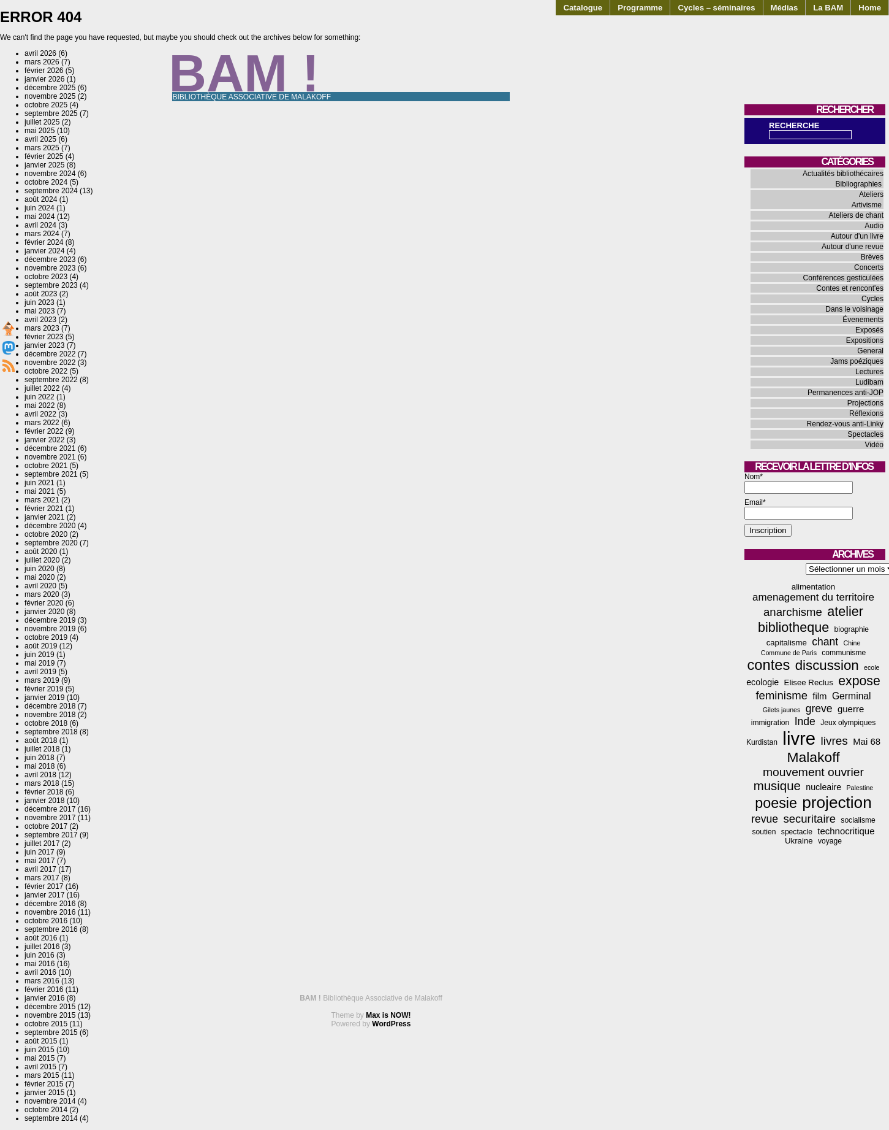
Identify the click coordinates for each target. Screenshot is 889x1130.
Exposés (869, 330)
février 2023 (44, 336)
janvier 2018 (44, 800)
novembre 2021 (50, 457)
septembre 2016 (51, 929)
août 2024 (41, 199)
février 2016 (44, 989)
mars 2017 (42, 878)
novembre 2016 (50, 912)
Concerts (868, 267)
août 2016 (41, 938)
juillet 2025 (42, 122)
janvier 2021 (44, 517)
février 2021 (44, 508)
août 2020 (41, 551)
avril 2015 (40, 1067)
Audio (873, 225)
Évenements (862, 319)
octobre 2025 (46, 105)
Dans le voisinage (854, 309)
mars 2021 (42, 500)
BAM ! (244, 73)
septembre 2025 (51, 113)
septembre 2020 (51, 543)
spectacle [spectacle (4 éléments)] (796, 832)
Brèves (872, 257)
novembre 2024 (50, 173)
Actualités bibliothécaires (843, 173)
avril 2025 (40, 139)
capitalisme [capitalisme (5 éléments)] (786, 642)
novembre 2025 (50, 96)
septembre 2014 (51, 1118)
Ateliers (871, 194)
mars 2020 (42, 594)
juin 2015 (40, 1049)
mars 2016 (42, 981)
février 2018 (44, 792)
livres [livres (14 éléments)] (833, 740)
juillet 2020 (42, 560)
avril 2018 (40, 775)
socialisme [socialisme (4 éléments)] (858, 820)
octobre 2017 (46, 826)
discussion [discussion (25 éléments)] (827, 665)
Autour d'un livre (857, 236)
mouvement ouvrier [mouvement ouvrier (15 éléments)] (813, 772)
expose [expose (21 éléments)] (859, 681)
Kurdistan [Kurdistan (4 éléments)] (761, 742)
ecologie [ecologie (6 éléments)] (762, 682)
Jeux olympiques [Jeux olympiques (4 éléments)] (848, 722)
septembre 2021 (51, 474)
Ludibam (869, 382)
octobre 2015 (46, 1024)
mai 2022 (40, 405)
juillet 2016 (42, 946)
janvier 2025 (44, 165)
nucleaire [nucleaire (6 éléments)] (823, 787)
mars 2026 (42, 62)
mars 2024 (42, 233)
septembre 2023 (51, 285)
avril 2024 (40, 225)
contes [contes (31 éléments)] (768, 665)
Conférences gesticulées (843, 278)
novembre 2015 (50, 1015)
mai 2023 (40, 311)
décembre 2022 (50, 354)
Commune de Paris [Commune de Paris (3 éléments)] (789, 652)
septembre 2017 (51, 835)
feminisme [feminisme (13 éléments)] (781, 695)
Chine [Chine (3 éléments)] (852, 643)
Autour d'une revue (852, 246)
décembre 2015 (50, 1006)
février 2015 (44, 1084)
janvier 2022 (44, 440)
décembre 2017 (50, 809)
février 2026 (44, 70)
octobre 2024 (46, 182)
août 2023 (41, 294)
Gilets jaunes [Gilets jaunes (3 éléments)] (782, 709)
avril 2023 (40, 319)
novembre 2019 (50, 629)
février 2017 (44, 886)
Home (869, 7)
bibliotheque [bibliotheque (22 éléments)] (793, 627)
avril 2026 (40, 53)
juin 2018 (40, 757)
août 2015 (41, 1041)
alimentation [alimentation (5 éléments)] (813, 586)
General (870, 351)
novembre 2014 (50, 1101)
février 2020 (44, 603)
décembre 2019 (50, 620)
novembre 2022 (50, 362)
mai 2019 (40, 663)
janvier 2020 (44, 611)
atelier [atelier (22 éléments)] (845, 611)
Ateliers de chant (856, 215)
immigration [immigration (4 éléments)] (770, 722)
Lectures (869, 371)
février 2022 (44, 431)
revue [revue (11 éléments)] (764, 819)
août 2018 (41, 740)
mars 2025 (42, 148)
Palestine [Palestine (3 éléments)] (859, 787)
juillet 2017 (42, 843)
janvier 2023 (44, 345)
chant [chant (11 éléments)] (825, 642)
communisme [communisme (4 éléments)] (844, 652)
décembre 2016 (50, 903)
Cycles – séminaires (716, 7)
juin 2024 (40, 208)
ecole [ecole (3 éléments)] (871, 667)
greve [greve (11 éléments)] (819, 708)
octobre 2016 (46, 921)
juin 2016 (40, 955)
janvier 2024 (44, 251)
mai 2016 (40, 963)
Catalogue (582, 7)
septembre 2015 (51, 1032)
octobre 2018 (46, 723)
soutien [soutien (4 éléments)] (764, 832)
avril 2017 (40, 869)
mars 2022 (42, 422)
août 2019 (41, 646)
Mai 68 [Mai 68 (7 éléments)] (866, 741)
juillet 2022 (42, 388)
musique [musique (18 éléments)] (777, 786)
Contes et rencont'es (849, 288)
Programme (640, 7)
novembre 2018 (50, 714)
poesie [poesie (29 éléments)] (776, 803)
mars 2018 (42, 783)
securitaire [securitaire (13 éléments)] (809, 818)
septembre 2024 (51, 190)
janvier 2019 (44, 697)
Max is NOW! (388, 1015)
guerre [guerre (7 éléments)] (851, 709)
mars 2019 (42, 680)
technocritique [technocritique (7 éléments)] (845, 831)
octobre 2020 (46, 534)
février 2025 (44, 156)
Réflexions (866, 413)
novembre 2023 (50, 268)
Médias (784, 7)
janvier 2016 (44, 998)
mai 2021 (40, 491)
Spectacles (865, 434)
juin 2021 (40, 483)
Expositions (864, 340)
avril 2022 (40, 414)
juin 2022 (40, 397)
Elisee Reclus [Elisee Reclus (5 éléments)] (808, 682)
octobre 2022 (46, 371)
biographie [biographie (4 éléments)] (851, 629)
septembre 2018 (51, 732)
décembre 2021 (50, 448)
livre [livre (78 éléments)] (798, 738)
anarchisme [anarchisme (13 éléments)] (792, 611)
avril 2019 (40, 671)
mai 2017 (40, 860)
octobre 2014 (46, 1109)
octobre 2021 (46, 465)
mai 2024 (40, 216)
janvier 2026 (44, 79)
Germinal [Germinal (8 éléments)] (851, 696)
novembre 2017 (50, 817)
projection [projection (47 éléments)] (836, 802)
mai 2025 (40, 130)
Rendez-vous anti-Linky (845, 424)
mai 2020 (40, 577)
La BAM (828, 7)
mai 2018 (40, 766)
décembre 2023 (50, 259)
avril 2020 (40, 586)
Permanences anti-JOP (845, 392)
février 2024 (44, 242)
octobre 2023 (46, 276)
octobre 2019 (46, 637)
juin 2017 (40, 852)
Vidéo (874, 444)
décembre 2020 (50, 525)
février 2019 (44, 689)
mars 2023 (42, 328)
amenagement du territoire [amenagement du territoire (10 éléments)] (813, 597)
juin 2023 (40, 302)
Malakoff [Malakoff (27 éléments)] (813, 757)
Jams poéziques (856, 361)
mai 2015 (40, 1058)
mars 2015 (42, 1075)
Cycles (872, 298)
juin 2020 (40, 568)
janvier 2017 (44, 895)
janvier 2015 (44, 1092)
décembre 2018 (50, 706)
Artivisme (867, 205)
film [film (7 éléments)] (819, 696)
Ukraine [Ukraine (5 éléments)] (799, 840)
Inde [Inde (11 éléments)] (805, 721)
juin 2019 (40, 654)
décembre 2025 (50, 87)
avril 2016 (40, 972)
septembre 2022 (51, 379)
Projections (865, 403)
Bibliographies (859, 184)
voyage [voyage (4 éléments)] (830, 841)
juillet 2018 (42, 749)
